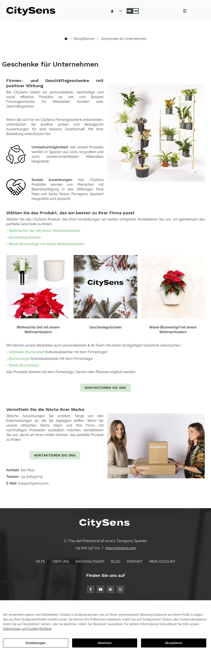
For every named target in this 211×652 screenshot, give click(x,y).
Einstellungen (36, 643)
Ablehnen (105, 643)
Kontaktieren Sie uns (105, 388)
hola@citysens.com (121, 548)
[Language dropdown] (120, 11)
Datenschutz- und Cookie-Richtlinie (27, 628)
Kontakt (135, 561)
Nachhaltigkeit (90, 561)
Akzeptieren (173, 643)
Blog (115, 561)
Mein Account (162, 561)
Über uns (60, 561)
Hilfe (40, 561)
